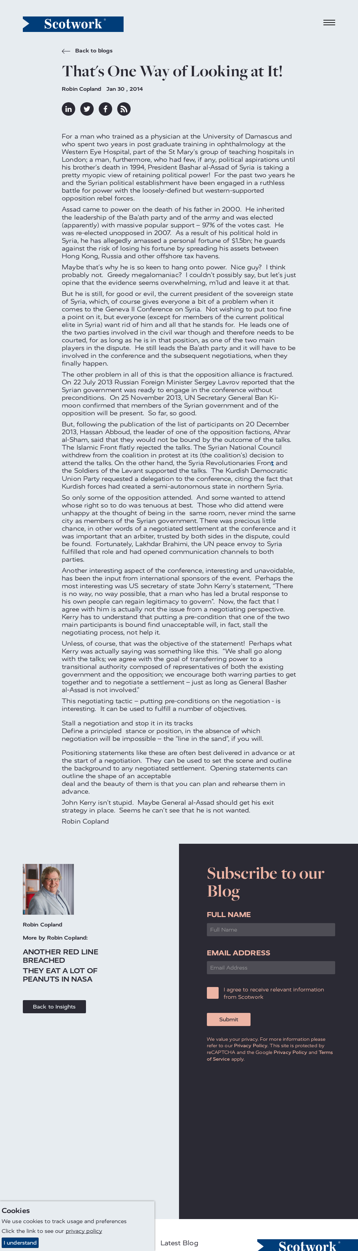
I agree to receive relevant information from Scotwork (274, 993)
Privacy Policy (250, 1045)
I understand (20, 1243)
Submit (228, 1019)
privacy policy (84, 1231)
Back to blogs (87, 51)
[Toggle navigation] (329, 22)
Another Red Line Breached (60, 956)
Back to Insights (54, 1006)
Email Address (238, 953)
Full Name (229, 914)
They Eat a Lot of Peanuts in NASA (60, 974)
